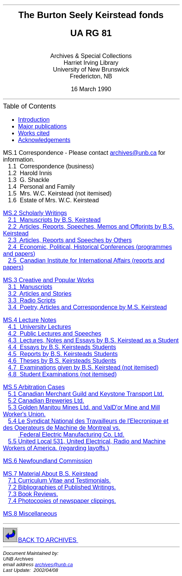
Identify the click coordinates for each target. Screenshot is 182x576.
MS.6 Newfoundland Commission (47, 461)
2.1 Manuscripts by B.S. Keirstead (54, 220)
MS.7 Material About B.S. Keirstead (50, 474)
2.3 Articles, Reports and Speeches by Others (70, 240)
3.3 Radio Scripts (31, 300)
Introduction (34, 119)
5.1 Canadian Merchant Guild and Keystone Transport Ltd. (86, 394)
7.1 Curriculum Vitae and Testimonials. (59, 480)
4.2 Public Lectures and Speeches (54, 333)
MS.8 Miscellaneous (30, 513)
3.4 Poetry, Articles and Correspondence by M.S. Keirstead (87, 307)
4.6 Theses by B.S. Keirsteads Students (62, 361)
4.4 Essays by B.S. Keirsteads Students (62, 347)
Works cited (33, 133)
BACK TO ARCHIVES (48, 540)
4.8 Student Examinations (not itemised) (62, 374)
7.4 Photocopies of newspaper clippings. (62, 501)
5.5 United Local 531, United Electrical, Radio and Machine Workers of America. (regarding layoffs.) (84, 444)
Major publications (42, 126)
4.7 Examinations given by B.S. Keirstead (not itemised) (83, 367)
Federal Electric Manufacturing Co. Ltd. (71, 434)
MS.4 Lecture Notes (29, 320)
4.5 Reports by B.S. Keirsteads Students (63, 354)
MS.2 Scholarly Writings (35, 213)
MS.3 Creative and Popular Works (48, 280)
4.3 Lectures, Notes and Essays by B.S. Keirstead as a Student (93, 340)
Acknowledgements (44, 140)
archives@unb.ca (133, 153)
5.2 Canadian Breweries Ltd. (46, 400)
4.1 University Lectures (39, 327)
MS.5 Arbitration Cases (34, 387)
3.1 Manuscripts (30, 287)
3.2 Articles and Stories (39, 293)
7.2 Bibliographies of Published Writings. (62, 487)
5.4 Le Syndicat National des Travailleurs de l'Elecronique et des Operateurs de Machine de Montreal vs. (85, 424)
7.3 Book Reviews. (33, 494)
